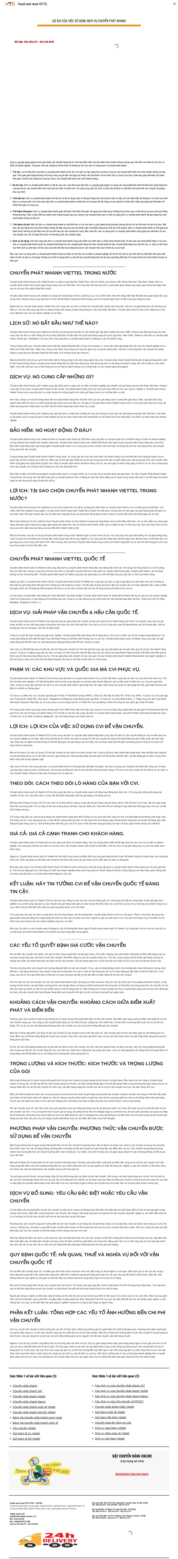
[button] (174, 4)
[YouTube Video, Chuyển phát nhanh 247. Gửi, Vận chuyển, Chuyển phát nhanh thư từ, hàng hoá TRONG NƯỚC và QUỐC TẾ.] (89, 109)
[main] (89, 19)
